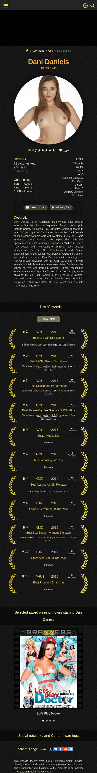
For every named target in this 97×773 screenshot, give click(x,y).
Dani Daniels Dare (66, 345)
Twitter (79, 167)
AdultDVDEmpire (73, 191)
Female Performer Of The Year (48, 509)
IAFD (80, 174)
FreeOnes (77, 181)
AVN (39, 332)
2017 (54, 552)
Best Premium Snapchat (48, 582)
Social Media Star (48, 435)
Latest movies (36, 207)
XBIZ (39, 478)
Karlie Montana (59, 366)
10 (25, 552)
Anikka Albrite (43, 366)
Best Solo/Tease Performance (48, 385)
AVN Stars (77, 195)
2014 (54, 478)
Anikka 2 (48, 369)
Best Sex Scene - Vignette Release (48, 532)
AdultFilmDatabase (72, 177)
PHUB (40, 576)
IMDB (80, 170)
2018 (54, 576)
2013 (54, 332)
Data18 (79, 188)
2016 (54, 454)
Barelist (79, 184)
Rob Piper (56, 415)
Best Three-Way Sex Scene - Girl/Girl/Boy (48, 410)
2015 (54, 356)
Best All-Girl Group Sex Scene (48, 361)
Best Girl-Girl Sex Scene (48, 337)
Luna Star (40, 537)
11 (25, 576)
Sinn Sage (43, 345)
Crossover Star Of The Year (48, 558)
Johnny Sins (52, 537)
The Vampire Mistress (58, 491)
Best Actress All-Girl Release (48, 484)
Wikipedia (77, 163)
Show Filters (48, 319)
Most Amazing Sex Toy (48, 460)
